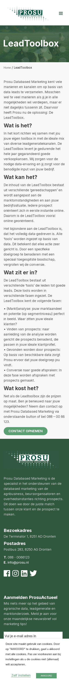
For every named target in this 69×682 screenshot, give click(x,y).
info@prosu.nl (18, 562)
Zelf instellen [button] (21, 675)
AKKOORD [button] (46, 675)
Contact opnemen (25, 431)
